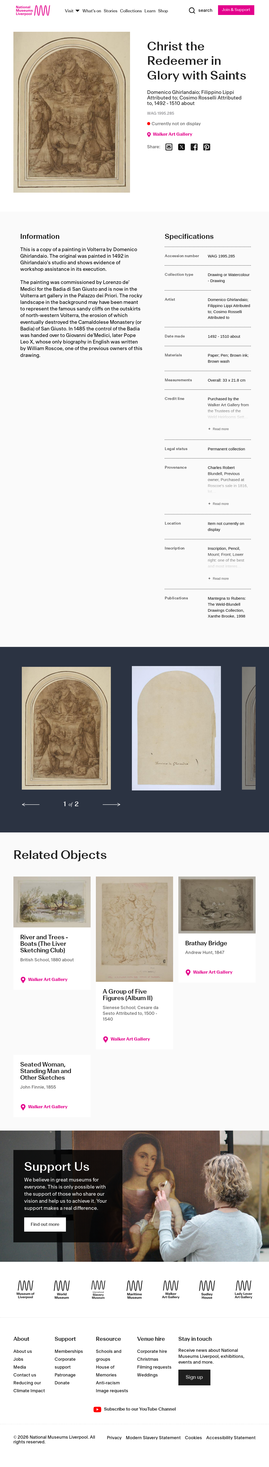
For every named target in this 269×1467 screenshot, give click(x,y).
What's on (91, 11)
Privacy (114, 1438)
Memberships (69, 1351)
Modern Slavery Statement (153, 1438)
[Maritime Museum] (134, 1290)
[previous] (31, 805)
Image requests (112, 1391)
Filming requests (154, 1367)
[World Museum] (62, 1290)
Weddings (147, 1375)
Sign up (194, 1377)
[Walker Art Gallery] (171, 1290)
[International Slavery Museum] (98, 1290)
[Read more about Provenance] (229, 486)
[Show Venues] (77, 11)
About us (22, 1351)
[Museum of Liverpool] (25, 1290)
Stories (110, 11)
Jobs (18, 1359)
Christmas (147, 1359)
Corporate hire (152, 1351)
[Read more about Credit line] (229, 414)
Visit (69, 11)
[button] (66, 731)
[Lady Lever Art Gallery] (243, 1290)
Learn (150, 11)
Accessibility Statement (231, 1438)
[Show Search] (200, 10)
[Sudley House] (207, 1290)
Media (19, 1367)
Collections (131, 11)
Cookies (193, 1438)
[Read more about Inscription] (229, 564)
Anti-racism (108, 1383)
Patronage (65, 1375)
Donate (62, 1383)
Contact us (24, 1375)
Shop (163, 11)
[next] (112, 805)
